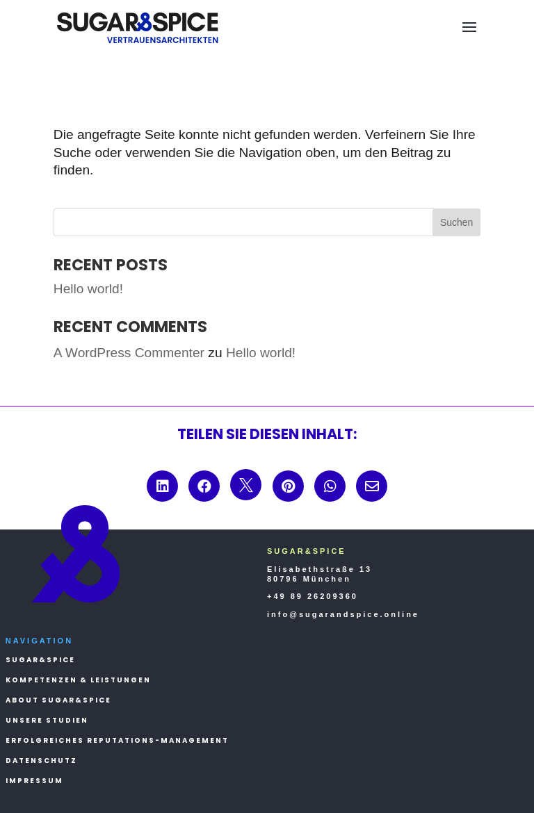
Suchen (456, 222)
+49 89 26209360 (312, 596)
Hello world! (88, 288)
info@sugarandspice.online (343, 614)
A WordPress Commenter (129, 352)
